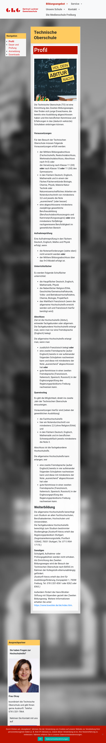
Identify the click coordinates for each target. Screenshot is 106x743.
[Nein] (102, 734)
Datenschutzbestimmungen (57, 739)
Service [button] (77, 3)
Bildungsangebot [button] (57, 3)
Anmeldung (14, 51)
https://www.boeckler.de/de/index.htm (53, 605)
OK (40, 739)
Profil (11, 41)
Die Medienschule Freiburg (61, 14)
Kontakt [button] (74, 9)
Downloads (14, 54)
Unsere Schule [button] (55, 9)
